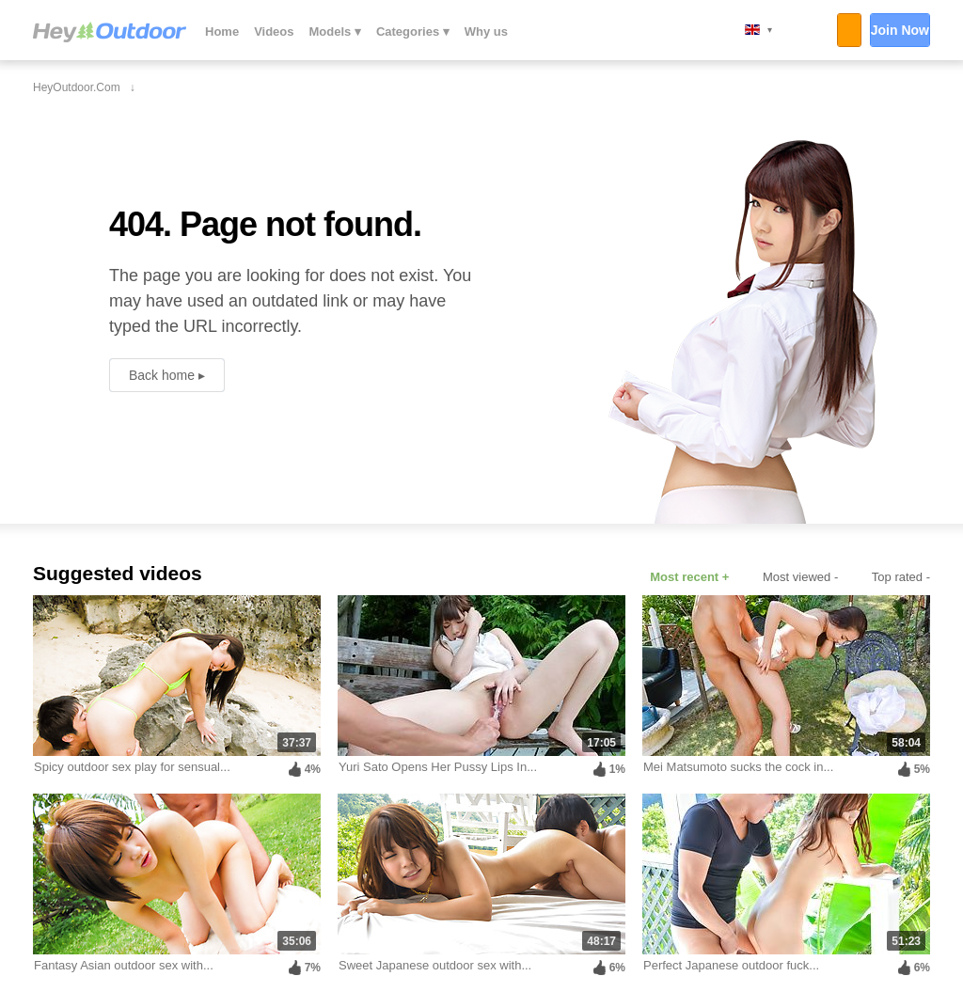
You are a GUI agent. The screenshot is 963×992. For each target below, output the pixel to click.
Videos (273, 31)
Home (222, 31)
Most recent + (689, 577)
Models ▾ (335, 31)
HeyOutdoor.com (109, 32)
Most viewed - (800, 577)
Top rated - (901, 577)
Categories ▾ (413, 31)
